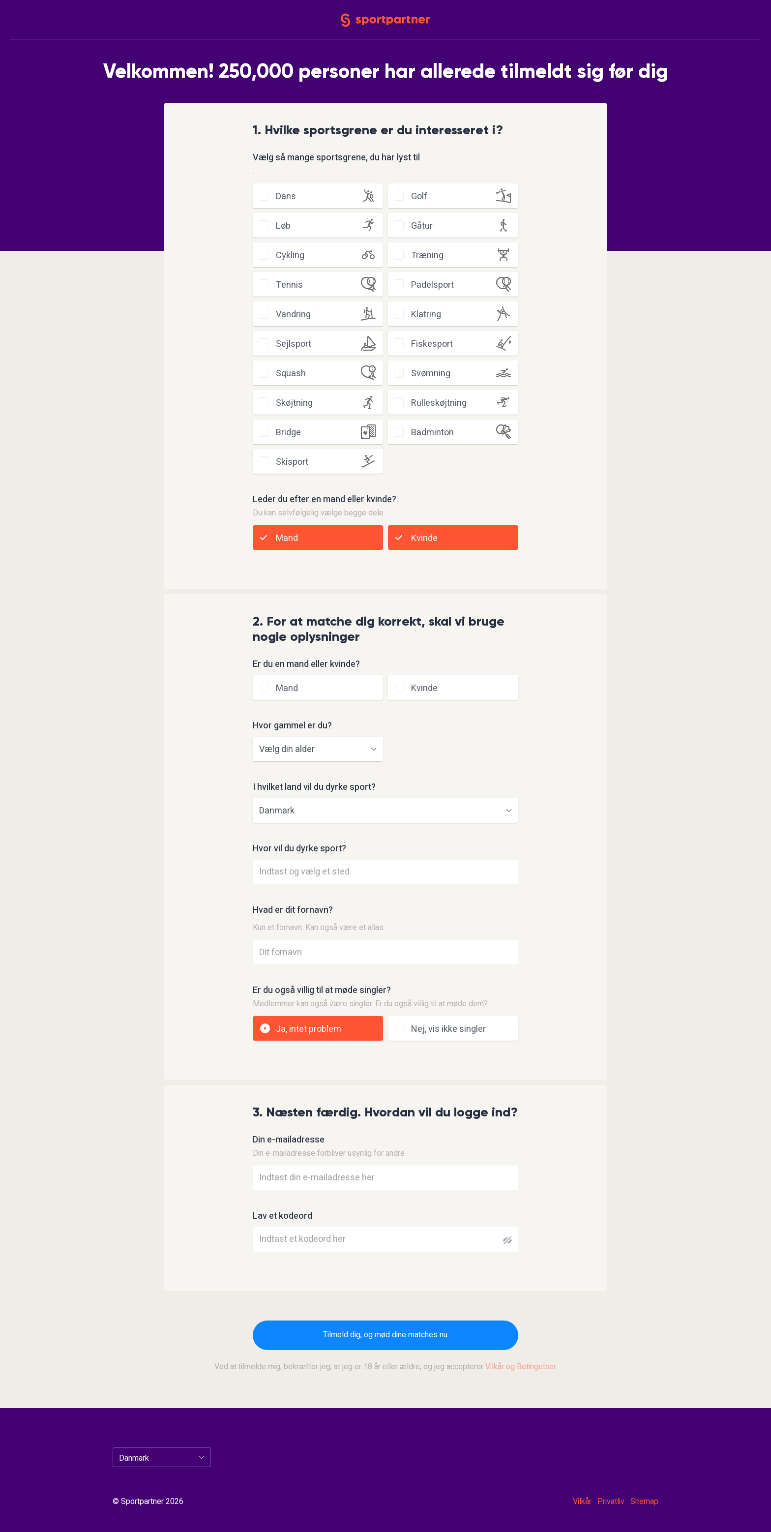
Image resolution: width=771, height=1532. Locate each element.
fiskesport (432, 344)
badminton (432, 432)
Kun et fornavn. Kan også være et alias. (319, 927)
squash (291, 373)
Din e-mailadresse (289, 1140)
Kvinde (424, 538)
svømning (430, 373)
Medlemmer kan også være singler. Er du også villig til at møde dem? (370, 1004)
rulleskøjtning (439, 403)
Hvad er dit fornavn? (293, 910)
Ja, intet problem (308, 1029)
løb (283, 226)
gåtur (422, 226)
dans (286, 196)
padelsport (432, 285)
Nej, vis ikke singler (448, 1029)
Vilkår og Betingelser (520, 1367)
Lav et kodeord (282, 1216)
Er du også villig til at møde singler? (322, 990)
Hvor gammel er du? (292, 726)
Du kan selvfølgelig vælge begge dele (318, 513)
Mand (287, 538)
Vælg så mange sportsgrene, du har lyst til (336, 157)
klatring (426, 314)
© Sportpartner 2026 (148, 1502)
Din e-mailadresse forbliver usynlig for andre (329, 1153)
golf (419, 196)
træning (427, 255)
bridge (288, 432)
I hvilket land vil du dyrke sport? (314, 787)
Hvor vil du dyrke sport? (299, 848)
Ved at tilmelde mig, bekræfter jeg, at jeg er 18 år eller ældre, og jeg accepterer (385, 1367)
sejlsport (293, 344)
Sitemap (644, 1501)
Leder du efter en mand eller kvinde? (324, 499)
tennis (289, 285)
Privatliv (610, 1501)
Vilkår (582, 1501)
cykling (290, 255)
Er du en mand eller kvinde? (306, 664)
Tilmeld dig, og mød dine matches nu (385, 1335)
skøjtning (294, 403)
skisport (292, 462)
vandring (293, 314)
